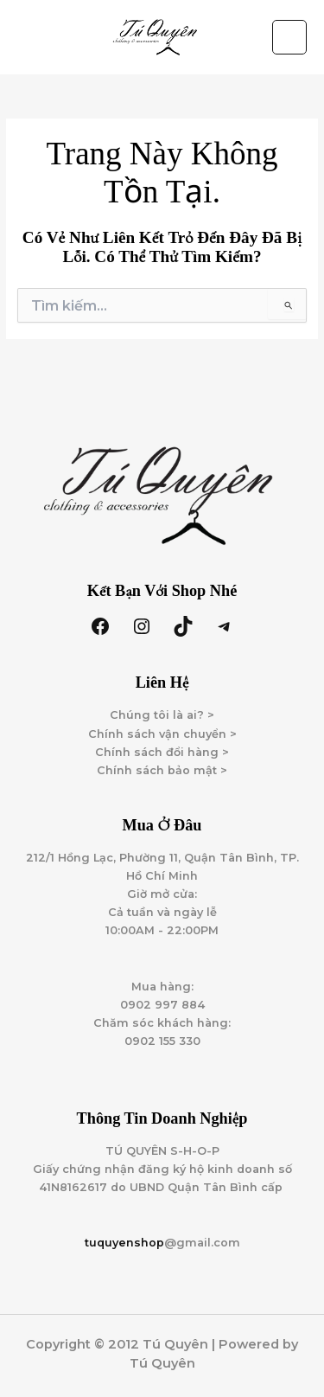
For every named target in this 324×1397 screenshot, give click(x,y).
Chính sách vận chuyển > (162, 733)
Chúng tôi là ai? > (162, 714)
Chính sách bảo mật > (162, 770)
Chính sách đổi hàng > (162, 752)
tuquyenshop (124, 1242)
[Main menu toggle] (289, 37)
